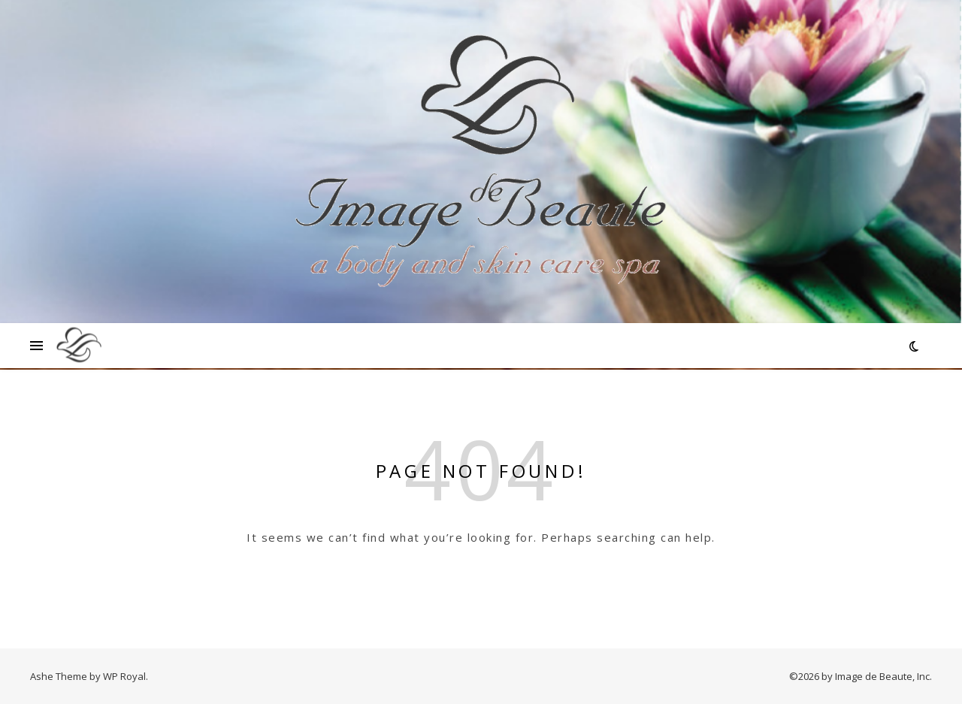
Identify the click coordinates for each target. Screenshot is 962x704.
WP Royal (124, 676)
